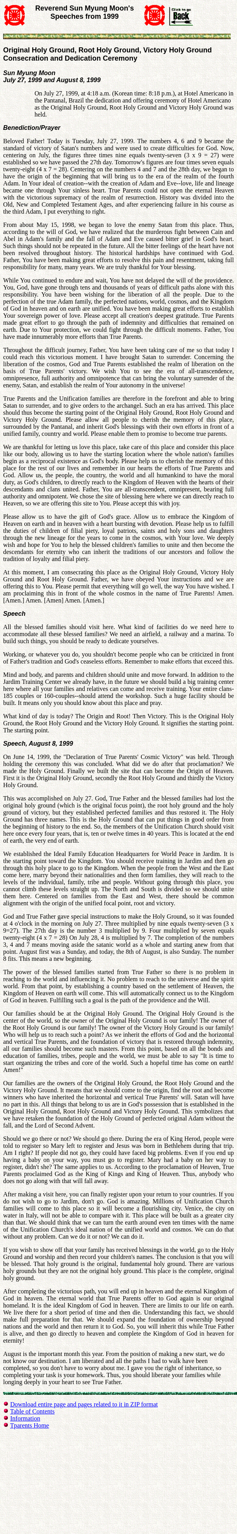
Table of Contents (32, 1411)
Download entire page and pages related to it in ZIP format (84, 1404)
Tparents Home (29, 1425)
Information (25, 1418)
